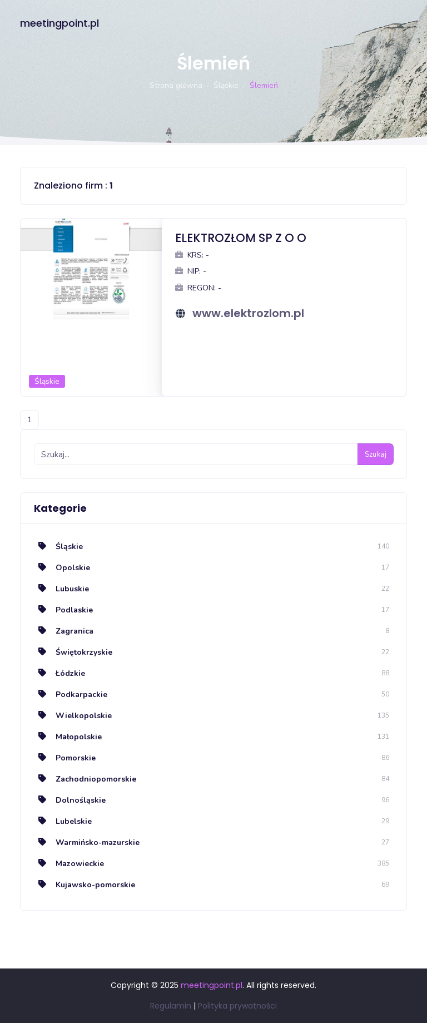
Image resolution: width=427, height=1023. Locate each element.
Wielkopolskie (73, 715)
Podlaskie (63, 610)
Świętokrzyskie (73, 652)
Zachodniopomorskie (85, 779)
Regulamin (170, 1005)
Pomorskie (65, 758)
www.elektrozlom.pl (248, 313)
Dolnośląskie (70, 800)
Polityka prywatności (237, 1005)
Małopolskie (68, 737)
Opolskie (62, 567)
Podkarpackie (70, 694)
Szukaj (375, 454)
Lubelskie (63, 821)
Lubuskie (61, 589)
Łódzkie (59, 673)
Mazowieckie (69, 863)
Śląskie (226, 85)
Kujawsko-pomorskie (84, 884)
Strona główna (176, 85)
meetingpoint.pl (59, 23)
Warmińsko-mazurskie (87, 842)
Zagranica (63, 631)
